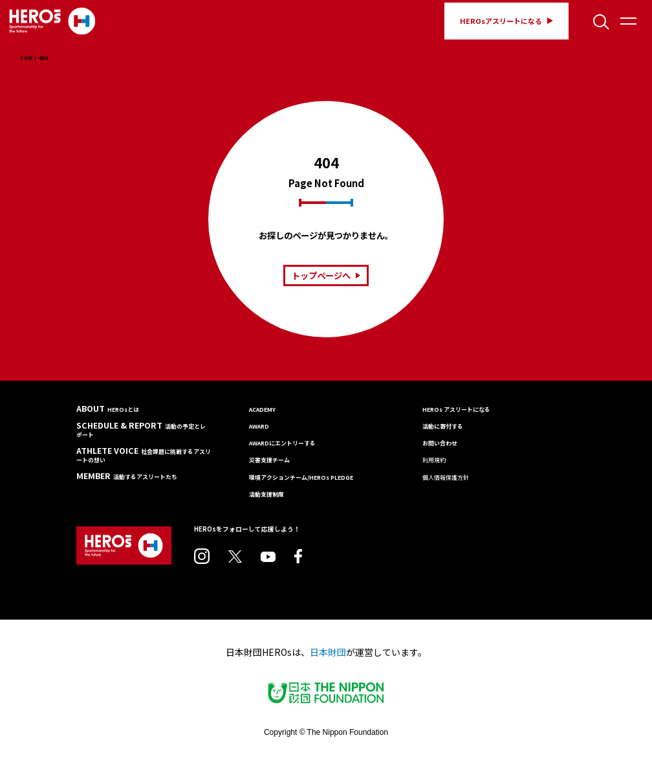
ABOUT (107, 409)
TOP (26, 59)
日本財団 (328, 652)
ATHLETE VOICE (143, 455)
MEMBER (126, 476)
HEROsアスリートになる (506, 21)
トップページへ (326, 275)
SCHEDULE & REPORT (141, 429)
